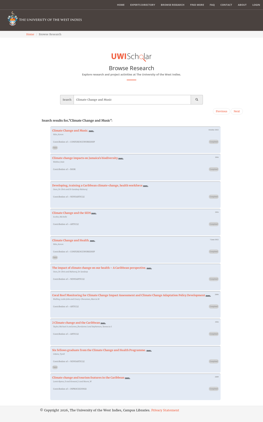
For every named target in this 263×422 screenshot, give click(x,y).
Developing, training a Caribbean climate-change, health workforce (97, 185)
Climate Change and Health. (70, 240)
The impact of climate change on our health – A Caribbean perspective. (99, 268)
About (242, 4)
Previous (221, 111)
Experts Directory (142, 4)
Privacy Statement (165, 410)
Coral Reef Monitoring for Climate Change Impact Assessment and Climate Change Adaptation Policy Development (128, 295)
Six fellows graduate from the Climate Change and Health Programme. (99, 350)
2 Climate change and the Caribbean (76, 322)
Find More (197, 4)
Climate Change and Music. (70, 130)
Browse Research (172, 4)
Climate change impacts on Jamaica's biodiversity (85, 158)
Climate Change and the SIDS (71, 213)
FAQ (212, 4)
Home (120, 4)
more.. (91, 131)
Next (237, 111)
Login (256, 4)
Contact (226, 4)
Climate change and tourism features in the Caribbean (88, 377)
